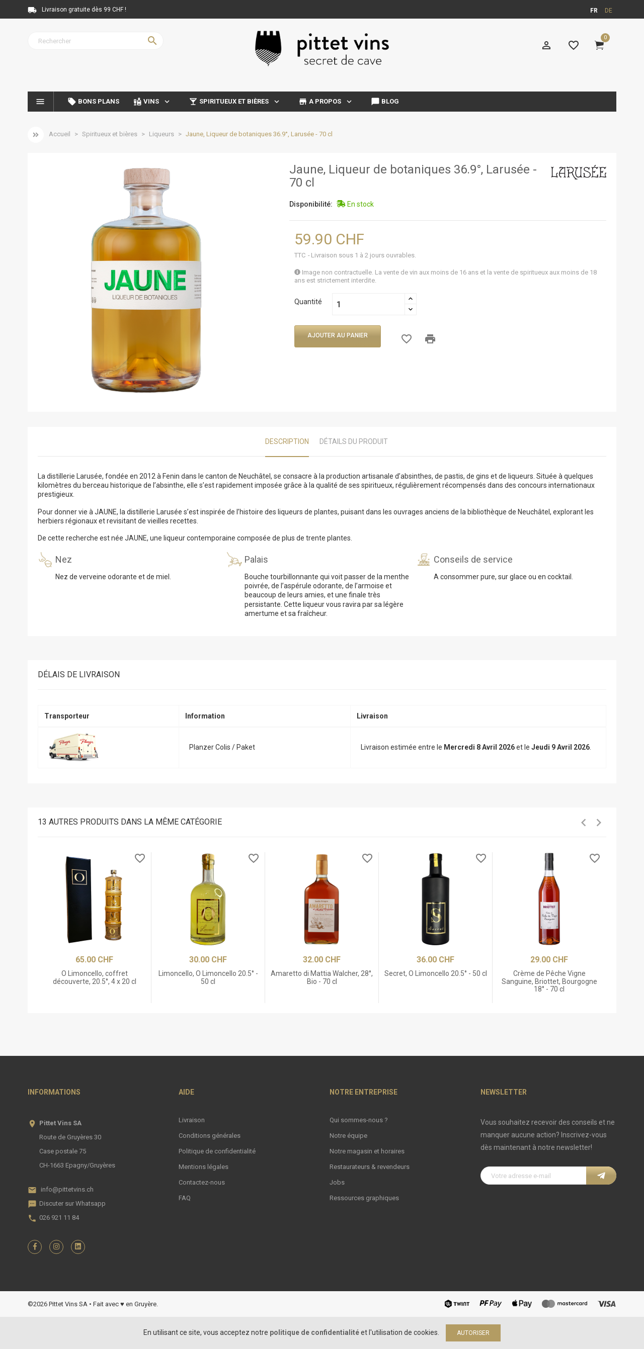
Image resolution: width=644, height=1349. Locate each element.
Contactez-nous (202, 1182)
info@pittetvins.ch (67, 1189)
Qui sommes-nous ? (359, 1120)
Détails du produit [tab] (353, 441)
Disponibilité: (311, 204)
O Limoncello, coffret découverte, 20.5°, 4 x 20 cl (94, 977)
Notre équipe (348, 1135)
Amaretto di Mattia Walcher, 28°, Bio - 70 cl (322, 977)
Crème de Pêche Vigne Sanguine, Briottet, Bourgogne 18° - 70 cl (549, 981)
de (608, 10)
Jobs (337, 1182)
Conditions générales (209, 1135)
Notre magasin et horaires (367, 1151)
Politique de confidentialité (217, 1151)
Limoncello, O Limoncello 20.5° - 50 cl (208, 977)
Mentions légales (203, 1167)
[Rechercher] (96, 41)
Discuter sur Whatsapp (72, 1203)
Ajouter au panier (337, 335)
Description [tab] (287, 441)
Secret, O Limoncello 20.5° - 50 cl (435, 973)
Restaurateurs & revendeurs (370, 1167)
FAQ (185, 1198)
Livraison (192, 1120)
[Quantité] (368, 304)
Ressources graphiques (364, 1198)
